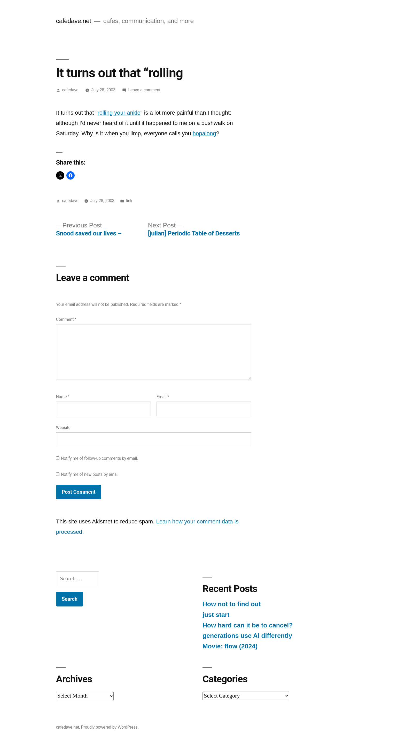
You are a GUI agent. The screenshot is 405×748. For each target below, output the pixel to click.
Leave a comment (144, 90)
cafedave (70, 90)
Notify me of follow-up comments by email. (99, 458)
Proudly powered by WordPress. (110, 727)
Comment (66, 319)
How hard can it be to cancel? (247, 625)
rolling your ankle (118, 112)
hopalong (204, 133)
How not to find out (231, 604)
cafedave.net (73, 20)
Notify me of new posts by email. (90, 474)
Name (62, 396)
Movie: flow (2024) (230, 646)
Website (63, 427)
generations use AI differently (247, 635)
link (129, 200)
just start (216, 614)
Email (163, 396)
